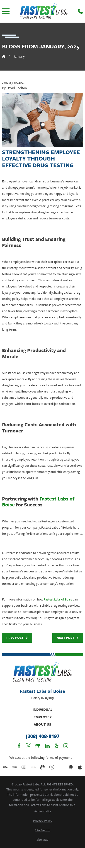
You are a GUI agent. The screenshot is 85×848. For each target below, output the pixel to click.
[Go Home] (3, 56)
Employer (43, 716)
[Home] (44, 11)
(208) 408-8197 (42, 736)
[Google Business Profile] (37, 745)
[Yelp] (56, 745)
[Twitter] (28, 745)
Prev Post (17, 637)
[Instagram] (65, 745)
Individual (42, 709)
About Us (42, 724)
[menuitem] (42, 811)
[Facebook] (19, 745)
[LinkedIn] (47, 745)
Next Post (68, 637)
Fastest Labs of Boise (58, 599)
